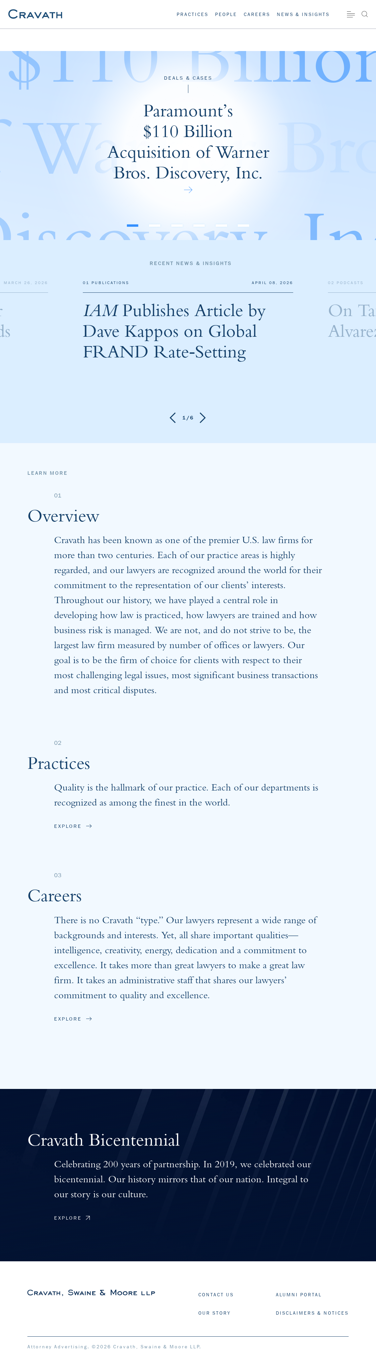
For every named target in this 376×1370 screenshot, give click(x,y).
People (226, 14)
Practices (192, 14)
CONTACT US (216, 1295)
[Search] (364, 14)
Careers (257, 14)
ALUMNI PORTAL (299, 1295)
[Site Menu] (351, 14)
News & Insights (303, 14)
